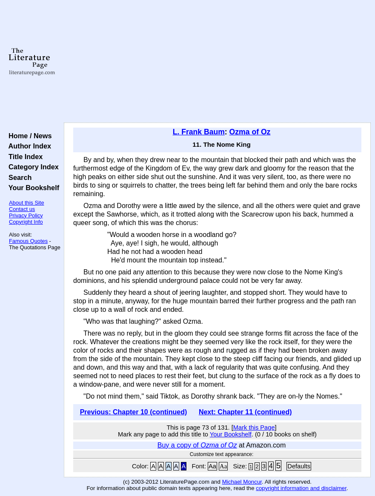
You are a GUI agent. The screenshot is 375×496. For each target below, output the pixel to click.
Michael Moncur (242, 482)
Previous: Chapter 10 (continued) (133, 412)
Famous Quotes (28, 241)
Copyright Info (26, 222)
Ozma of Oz (250, 132)
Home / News (28, 136)
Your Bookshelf (32, 187)
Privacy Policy (26, 215)
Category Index (32, 167)
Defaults (298, 466)
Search (18, 177)
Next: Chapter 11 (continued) (245, 412)
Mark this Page (254, 427)
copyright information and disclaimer (301, 488)
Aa (212, 466)
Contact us (22, 209)
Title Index (24, 156)
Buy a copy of (197, 445)
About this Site (26, 203)
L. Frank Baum (199, 132)
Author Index (28, 146)
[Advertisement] (217, 61)
